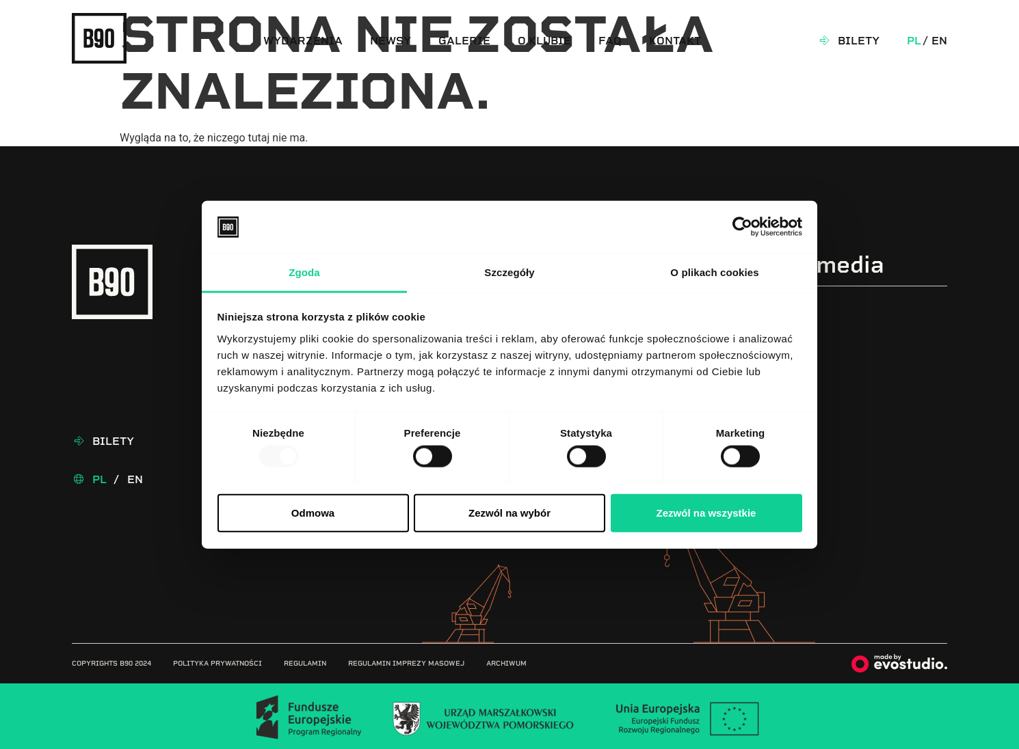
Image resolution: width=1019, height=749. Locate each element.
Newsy (390, 40)
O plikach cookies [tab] (714, 272)
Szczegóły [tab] (509, 272)
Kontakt (675, 40)
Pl (914, 40)
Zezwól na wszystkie (706, 512)
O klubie (544, 40)
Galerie (464, 40)
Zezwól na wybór (509, 512)
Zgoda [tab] (304, 272)
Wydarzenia (303, 40)
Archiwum (506, 663)
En (939, 40)
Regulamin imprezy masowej (406, 663)
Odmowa (312, 512)
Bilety (858, 40)
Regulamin (305, 663)
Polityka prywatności (217, 663)
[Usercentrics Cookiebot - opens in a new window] (742, 227)
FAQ (610, 40)
